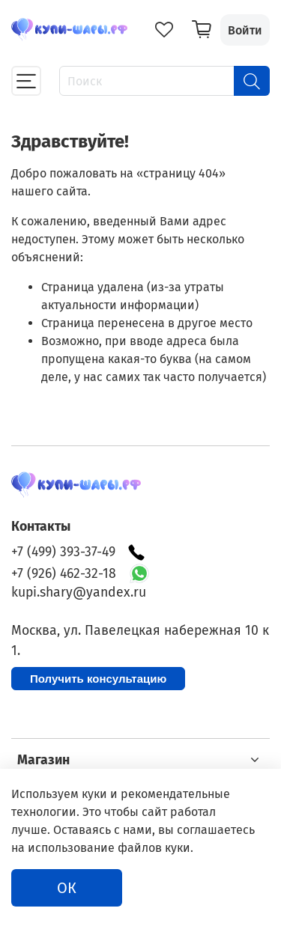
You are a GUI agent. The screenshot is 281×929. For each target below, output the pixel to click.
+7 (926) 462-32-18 (63, 574)
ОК (66, 888)
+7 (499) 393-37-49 (78, 552)
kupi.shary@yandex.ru (78, 592)
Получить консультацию (98, 678)
